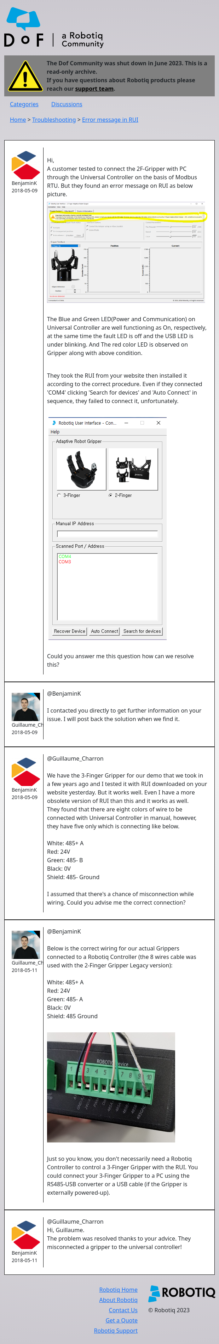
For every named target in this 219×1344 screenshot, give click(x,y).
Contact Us (123, 1310)
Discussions (66, 104)
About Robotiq (118, 1300)
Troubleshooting (54, 120)
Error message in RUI (110, 120)
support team (94, 88)
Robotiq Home (118, 1290)
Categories (24, 104)
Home (18, 120)
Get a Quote (121, 1320)
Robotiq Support (116, 1330)
